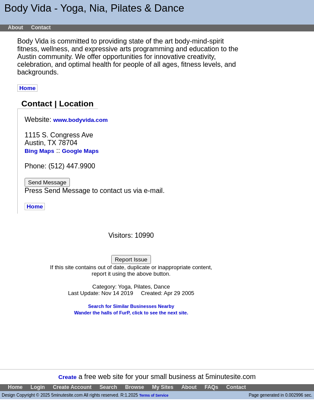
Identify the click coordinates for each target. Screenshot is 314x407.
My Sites (162, 387)
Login (38, 387)
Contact (41, 28)
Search (108, 387)
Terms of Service (154, 395)
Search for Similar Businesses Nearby (131, 306)
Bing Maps (39, 151)
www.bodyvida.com (80, 120)
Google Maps (80, 151)
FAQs (211, 387)
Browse (134, 387)
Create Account (72, 387)
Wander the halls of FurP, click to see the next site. (131, 312)
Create (67, 377)
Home (27, 88)
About (15, 28)
